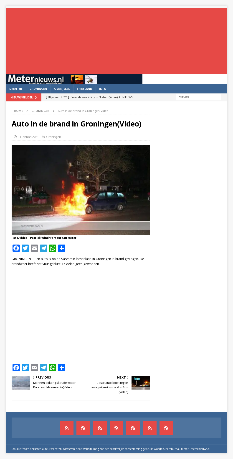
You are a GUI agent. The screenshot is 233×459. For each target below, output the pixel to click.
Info (102, 89)
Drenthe (16, 89)
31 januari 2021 (28, 137)
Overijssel (62, 89)
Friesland (84, 89)
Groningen (38, 89)
